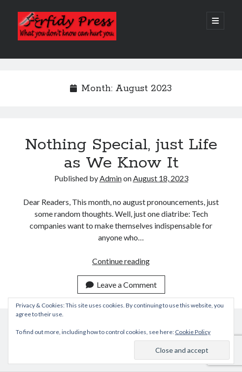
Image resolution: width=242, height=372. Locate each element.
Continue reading (121, 261)
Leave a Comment (121, 284)
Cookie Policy (192, 332)
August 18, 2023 (160, 178)
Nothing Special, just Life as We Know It (121, 154)
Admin (111, 178)
